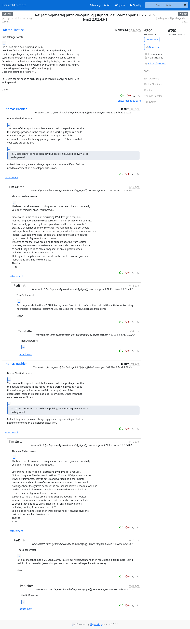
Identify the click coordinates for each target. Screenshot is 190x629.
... (4, 43)
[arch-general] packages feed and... (172, 19)
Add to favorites (155, 63)
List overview (152, 39)
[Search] (185, 5)
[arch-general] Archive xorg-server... (17, 19)
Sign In (120, 5)
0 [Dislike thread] (129, 95)
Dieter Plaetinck (14, 30)
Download (153, 47)
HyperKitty (96, 624)
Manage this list (100, 5)
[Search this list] (163, 5)
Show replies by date (129, 100)
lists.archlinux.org (14, 5)
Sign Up (136, 5)
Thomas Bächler (15, 109)
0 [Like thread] (122, 95)
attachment (11, 177)
